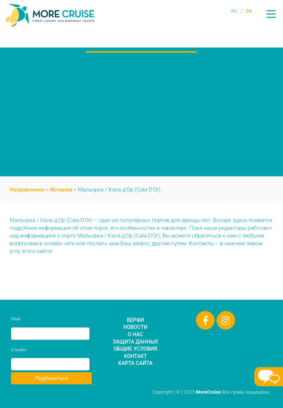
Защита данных (135, 342)
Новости (135, 327)
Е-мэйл (19, 349)
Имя (16, 318)
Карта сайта (135, 363)
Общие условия (135, 349)
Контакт (135, 356)
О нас (135, 334)
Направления (27, 189)
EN (249, 11)
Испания (61, 189)
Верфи (135, 320)
